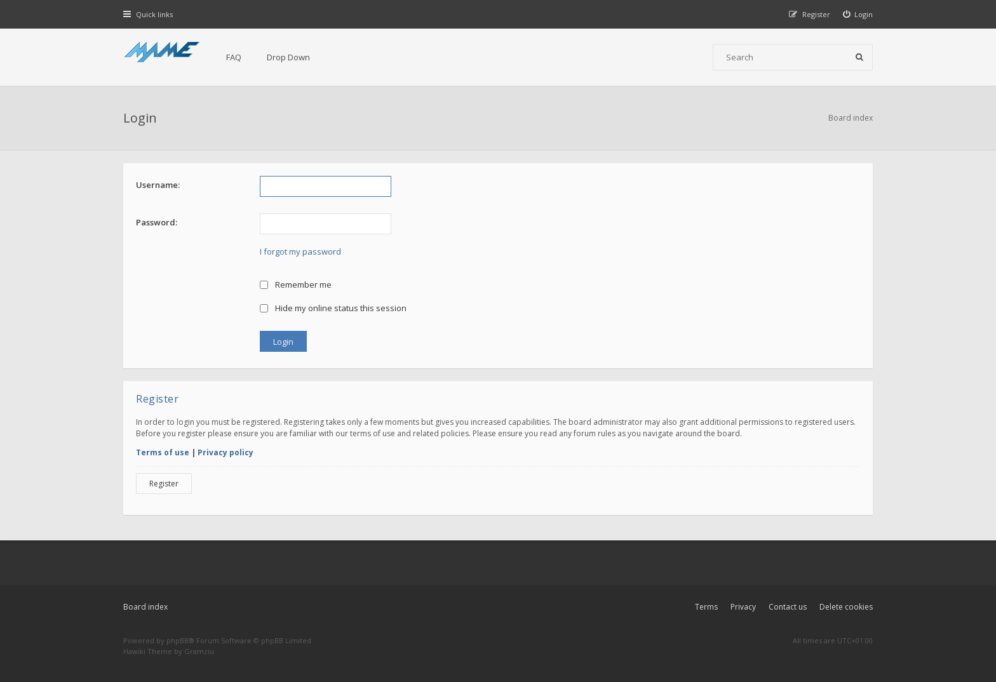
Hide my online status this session (333, 308)
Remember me (296, 284)
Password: (156, 222)
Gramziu (199, 651)
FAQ (233, 57)
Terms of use (162, 452)
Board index (145, 606)
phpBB (177, 640)
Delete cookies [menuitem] (846, 606)
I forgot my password (300, 251)
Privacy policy (225, 452)
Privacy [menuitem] (743, 606)
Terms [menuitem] (706, 606)
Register (163, 483)
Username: (158, 185)
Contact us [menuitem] (788, 606)
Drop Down (288, 57)
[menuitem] (858, 14)
